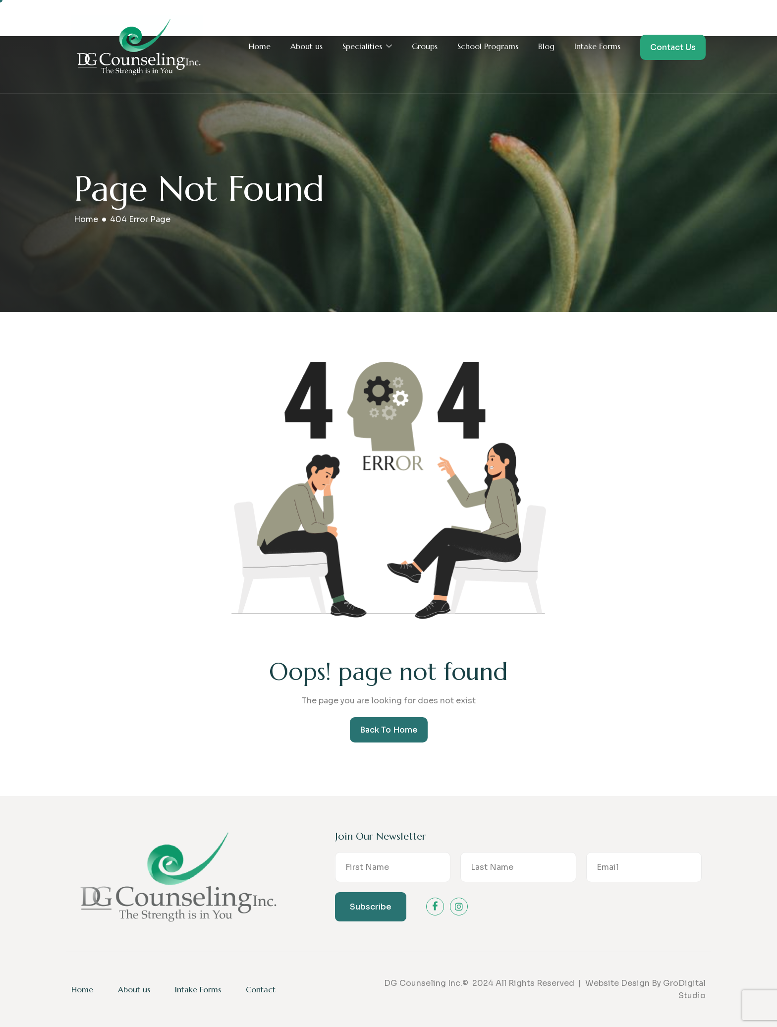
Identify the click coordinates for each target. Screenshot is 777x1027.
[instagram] (459, 906)
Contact (261, 989)
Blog (546, 46)
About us (306, 46)
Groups (425, 46)
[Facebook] (435, 906)
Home (260, 46)
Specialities (367, 46)
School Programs (487, 46)
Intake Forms (597, 46)
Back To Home (389, 730)
